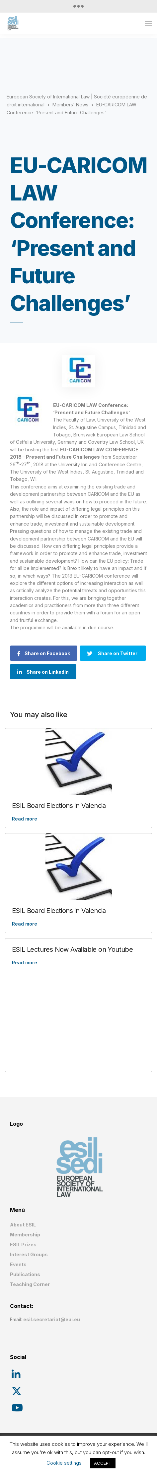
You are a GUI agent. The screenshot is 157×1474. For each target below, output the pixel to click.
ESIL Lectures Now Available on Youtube (72, 949)
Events (18, 1264)
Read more (24, 819)
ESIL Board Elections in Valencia (59, 806)
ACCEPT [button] (103, 1463)
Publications (25, 1274)
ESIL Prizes (23, 1244)
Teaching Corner (30, 1284)
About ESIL (23, 1224)
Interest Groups (29, 1254)
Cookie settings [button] (64, 1463)
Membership (25, 1234)
